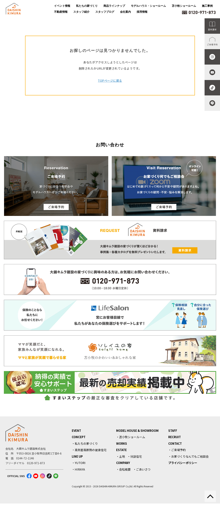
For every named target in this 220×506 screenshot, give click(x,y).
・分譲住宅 (134, 456)
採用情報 (142, 11)
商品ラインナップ (114, 5)
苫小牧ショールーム (184, 5)
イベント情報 (62, 5)
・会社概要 (123, 469)
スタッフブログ (104, 11)
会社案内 (125, 11)
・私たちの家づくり (85, 443)
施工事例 (207, 5)
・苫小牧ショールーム (130, 437)
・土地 (120, 456)
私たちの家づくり (87, 5)
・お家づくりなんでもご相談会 (188, 456)
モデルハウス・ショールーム (148, 5)
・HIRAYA (78, 469)
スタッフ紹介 (81, 11)
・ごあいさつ (142, 469)
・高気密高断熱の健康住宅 (89, 450)
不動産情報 (61, 11)
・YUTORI (78, 463)
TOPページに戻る (110, 80)
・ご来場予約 (177, 450)
